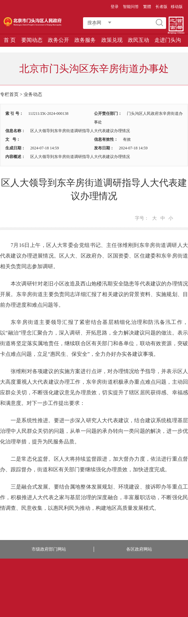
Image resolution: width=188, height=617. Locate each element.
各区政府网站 (139, 549)
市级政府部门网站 (49, 549)
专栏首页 (9, 94)
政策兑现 (112, 40)
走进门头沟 (167, 40)
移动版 (177, 6)
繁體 (147, 6)
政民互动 (138, 40)
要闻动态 (32, 40)
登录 (115, 6)
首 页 (10, 40)
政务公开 (58, 40)
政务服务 (85, 40)
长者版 (161, 6)
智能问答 (131, 6)
